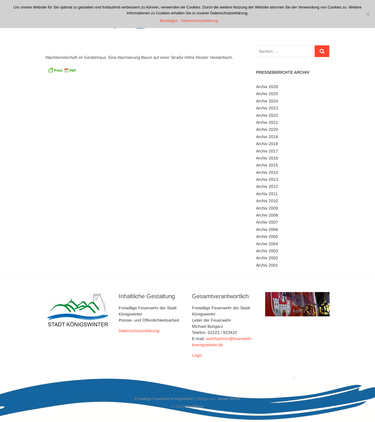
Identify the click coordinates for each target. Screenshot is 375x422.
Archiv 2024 (267, 101)
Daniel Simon (229, 399)
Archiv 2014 (267, 172)
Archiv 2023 (267, 108)
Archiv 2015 (267, 165)
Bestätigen (169, 20)
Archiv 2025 (267, 93)
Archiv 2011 (267, 193)
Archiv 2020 (267, 129)
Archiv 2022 (267, 115)
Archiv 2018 (267, 143)
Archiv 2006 (267, 229)
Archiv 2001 (267, 265)
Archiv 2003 (267, 250)
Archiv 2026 (267, 86)
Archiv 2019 (267, 136)
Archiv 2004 (267, 243)
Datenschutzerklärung (139, 330)
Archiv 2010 (267, 200)
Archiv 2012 (267, 186)
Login (197, 355)
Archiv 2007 (267, 222)
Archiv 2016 (267, 158)
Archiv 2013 (267, 179)
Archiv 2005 (267, 236)
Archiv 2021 (267, 122)
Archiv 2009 (267, 208)
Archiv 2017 (267, 151)
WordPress (194, 406)
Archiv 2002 (267, 257)
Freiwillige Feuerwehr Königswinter (164, 399)
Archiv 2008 (267, 215)
